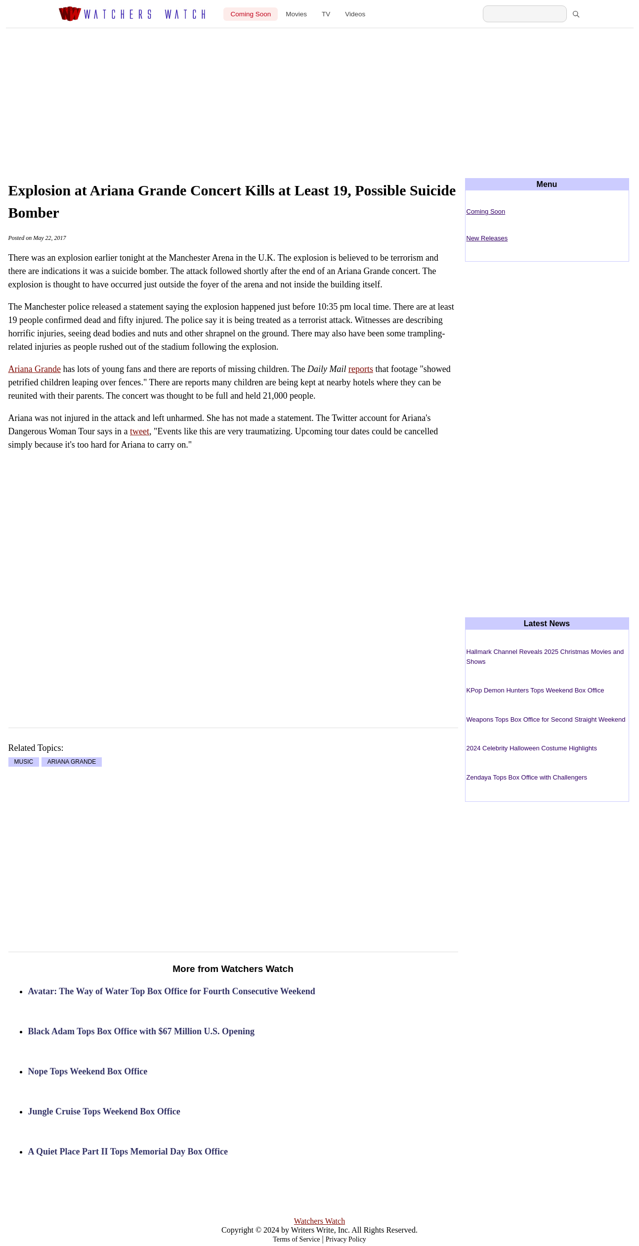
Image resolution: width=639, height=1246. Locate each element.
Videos (355, 14)
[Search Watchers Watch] (525, 13)
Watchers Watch (319, 1221)
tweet (139, 431)
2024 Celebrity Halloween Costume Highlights (532, 748)
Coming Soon (250, 14)
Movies (296, 14)
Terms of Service (296, 1239)
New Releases (487, 238)
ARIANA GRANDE (71, 762)
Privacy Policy (346, 1239)
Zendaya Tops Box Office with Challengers (527, 777)
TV (326, 14)
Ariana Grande (34, 369)
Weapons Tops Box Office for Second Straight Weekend (546, 719)
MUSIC (24, 762)
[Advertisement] (319, 95)
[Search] (576, 14)
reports (360, 369)
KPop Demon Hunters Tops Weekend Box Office (535, 690)
